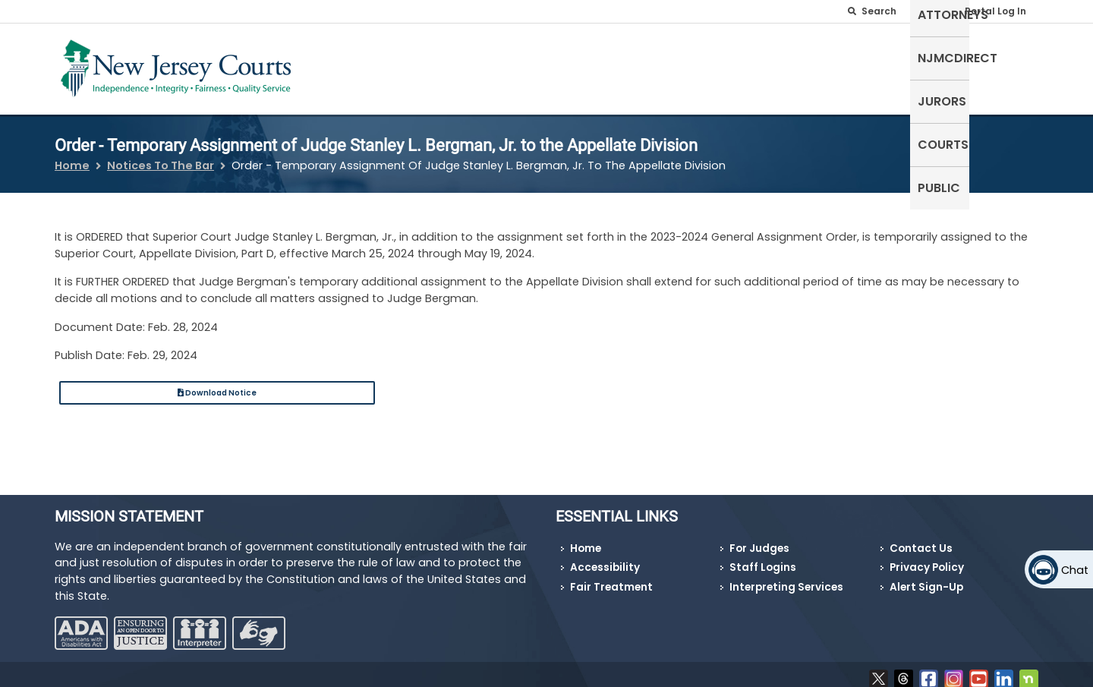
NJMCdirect (803, 65)
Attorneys (713, 65)
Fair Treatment (611, 578)
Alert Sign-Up (926, 578)
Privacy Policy (927, 558)
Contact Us (921, 539)
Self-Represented (606, 65)
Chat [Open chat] (1074, 570)
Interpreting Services (786, 578)
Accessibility (605, 558)
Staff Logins (762, 558)
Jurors (882, 65)
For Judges (759, 539)
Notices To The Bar (160, 156)
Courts (947, 65)
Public (1009, 65)
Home (72, 156)
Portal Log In (995, 11)
